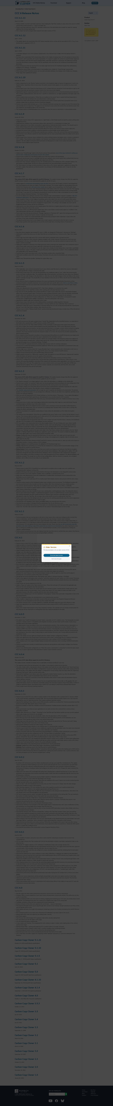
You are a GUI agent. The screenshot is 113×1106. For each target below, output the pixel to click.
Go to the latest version (56, 555)
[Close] (69, 546)
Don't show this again (56, 559)
